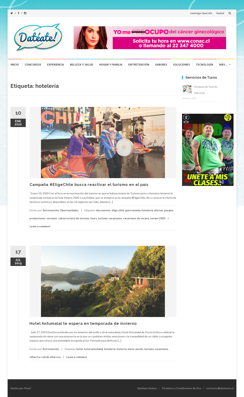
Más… (223, 64)
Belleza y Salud (81, 64)
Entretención (138, 64)
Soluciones (181, 64)
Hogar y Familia (110, 64)
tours (93, 218)
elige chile (118, 210)
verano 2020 (157, 218)
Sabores (161, 64)
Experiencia (55, 64)
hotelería (147, 210)
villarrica (35, 357)
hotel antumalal (93, 349)
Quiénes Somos (147, 388)
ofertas (158, 210)
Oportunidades (69, 210)
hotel (79, 349)
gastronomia (132, 210)
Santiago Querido (201, 13)
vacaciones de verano (136, 218)
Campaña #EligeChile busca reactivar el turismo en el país (89, 184)
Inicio (15, 64)
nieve (131, 349)
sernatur (52, 218)
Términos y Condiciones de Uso (181, 388)
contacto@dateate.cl (220, 388)
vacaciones (115, 218)
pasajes (168, 210)
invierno (121, 349)
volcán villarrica (50, 357)
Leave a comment (40, 226)
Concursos (33, 64)
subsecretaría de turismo (73, 218)
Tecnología (204, 64)
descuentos (103, 210)
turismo (103, 218)
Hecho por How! (20, 388)
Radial (220, 13)
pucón (139, 349)
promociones (37, 218)
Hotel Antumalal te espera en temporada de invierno (83, 323)
